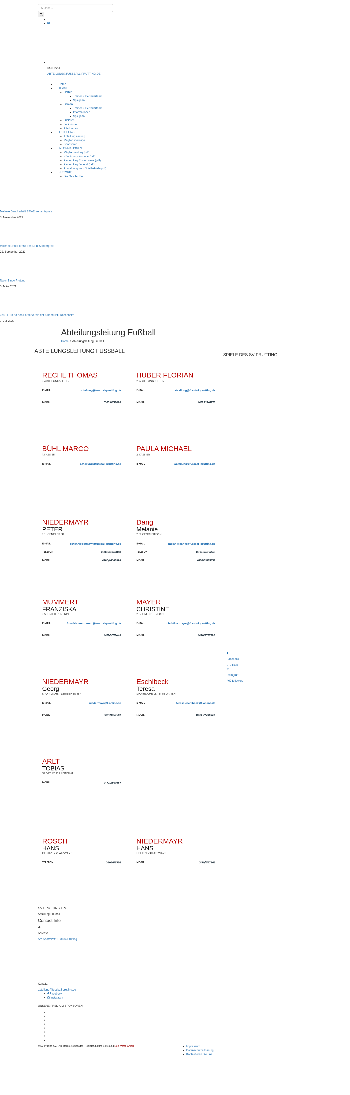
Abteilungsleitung (74, 136)
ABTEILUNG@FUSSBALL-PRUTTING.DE (74, 73)
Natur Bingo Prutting (12, 280)
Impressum (193, 1046)
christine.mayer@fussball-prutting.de (191, 623)
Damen (68, 104)
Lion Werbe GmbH (124, 1046)
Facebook (54, 993)
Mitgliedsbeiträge (74, 140)
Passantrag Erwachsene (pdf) (82, 160)
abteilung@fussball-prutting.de (100, 390)
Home (62, 84)
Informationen (81, 112)
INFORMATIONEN (70, 148)
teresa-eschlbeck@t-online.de (195, 703)
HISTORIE (65, 172)
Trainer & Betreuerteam (87, 96)
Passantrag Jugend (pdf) (79, 164)
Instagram (55, 997)
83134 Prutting (68, 939)
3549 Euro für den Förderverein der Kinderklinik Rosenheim (37, 315)
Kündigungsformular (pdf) (79, 156)
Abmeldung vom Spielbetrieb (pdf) (85, 168)
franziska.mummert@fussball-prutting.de (94, 623)
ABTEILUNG (66, 132)
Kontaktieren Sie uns (199, 1054)
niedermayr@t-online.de (105, 703)
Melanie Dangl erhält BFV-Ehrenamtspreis (26, 211)
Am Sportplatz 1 (48, 939)
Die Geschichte (73, 176)
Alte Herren (71, 128)
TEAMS (63, 88)
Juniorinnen (71, 124)
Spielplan (79, 100)
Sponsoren (70, 144)
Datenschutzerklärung (200, 1050)
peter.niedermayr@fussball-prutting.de (95, 543)
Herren (68, 92)
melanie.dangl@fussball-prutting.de (191, 543)
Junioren (69, 120)
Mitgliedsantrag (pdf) (76, 152)
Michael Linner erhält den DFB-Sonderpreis (27, 246)
